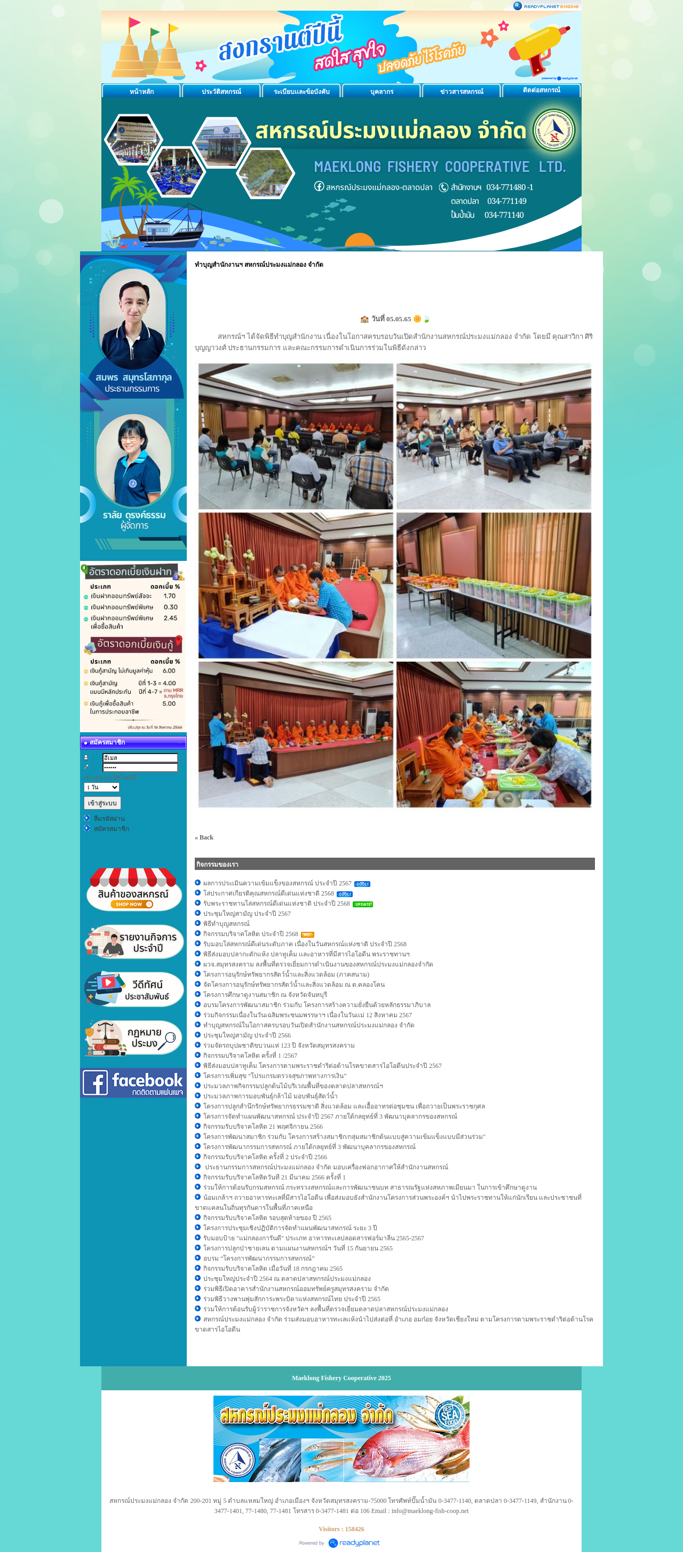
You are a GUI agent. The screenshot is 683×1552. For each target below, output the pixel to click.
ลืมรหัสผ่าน (109, 818)
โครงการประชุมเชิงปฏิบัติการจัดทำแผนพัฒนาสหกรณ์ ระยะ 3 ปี (291, 1228)
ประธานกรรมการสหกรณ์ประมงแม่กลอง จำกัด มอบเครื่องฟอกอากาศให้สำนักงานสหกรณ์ (325, 1167)
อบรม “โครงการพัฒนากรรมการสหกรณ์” (259, 1258)
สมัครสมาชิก (111, 829)
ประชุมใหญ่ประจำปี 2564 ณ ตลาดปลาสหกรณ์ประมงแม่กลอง (287, 1278)
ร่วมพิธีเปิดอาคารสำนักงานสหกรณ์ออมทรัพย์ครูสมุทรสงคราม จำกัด (296, 1289)
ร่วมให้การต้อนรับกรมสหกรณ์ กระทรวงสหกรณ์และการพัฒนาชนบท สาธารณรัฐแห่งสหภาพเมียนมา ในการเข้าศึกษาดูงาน (370, 1187)
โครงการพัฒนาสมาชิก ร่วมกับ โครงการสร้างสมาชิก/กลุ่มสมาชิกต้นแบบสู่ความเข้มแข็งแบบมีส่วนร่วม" (344, 1137)
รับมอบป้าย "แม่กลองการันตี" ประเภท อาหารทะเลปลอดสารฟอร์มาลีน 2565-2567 (314, 1238)
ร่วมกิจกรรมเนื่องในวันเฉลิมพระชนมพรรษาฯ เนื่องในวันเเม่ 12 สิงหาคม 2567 (307, 1015)
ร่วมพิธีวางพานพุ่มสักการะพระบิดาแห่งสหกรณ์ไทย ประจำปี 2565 (291, 1299)
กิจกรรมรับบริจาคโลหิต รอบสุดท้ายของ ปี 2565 (267, 1218)
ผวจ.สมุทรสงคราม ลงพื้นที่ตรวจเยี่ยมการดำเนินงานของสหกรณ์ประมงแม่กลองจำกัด (318, 964)
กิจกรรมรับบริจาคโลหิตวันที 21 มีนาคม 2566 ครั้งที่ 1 (274, 1177)
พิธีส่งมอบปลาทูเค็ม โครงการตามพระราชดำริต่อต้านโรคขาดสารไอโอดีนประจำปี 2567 (322, 1066)
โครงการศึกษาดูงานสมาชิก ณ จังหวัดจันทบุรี (265, 995)
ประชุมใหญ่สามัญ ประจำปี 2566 (247, 1035)
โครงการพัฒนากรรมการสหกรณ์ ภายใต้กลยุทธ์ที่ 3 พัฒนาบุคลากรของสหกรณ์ (309, 1147)
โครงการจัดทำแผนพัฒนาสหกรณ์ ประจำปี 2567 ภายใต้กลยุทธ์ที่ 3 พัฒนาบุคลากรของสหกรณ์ (330, 1116)
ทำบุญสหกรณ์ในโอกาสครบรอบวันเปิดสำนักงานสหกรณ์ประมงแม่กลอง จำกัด (309, 1025)
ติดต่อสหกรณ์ (541, 90)
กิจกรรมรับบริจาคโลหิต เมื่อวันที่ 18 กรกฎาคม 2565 (273, 1268)
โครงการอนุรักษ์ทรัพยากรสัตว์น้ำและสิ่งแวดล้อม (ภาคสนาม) (286, 974)
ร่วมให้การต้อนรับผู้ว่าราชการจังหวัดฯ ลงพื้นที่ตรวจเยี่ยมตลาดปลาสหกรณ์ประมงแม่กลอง (325, 1309)
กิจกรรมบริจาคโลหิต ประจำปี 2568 (250, 934)
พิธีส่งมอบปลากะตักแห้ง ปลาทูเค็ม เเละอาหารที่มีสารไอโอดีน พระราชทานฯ (306, 954)
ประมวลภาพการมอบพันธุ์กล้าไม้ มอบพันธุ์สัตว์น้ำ (270, 1096)
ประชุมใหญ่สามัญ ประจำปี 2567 (247, 913)
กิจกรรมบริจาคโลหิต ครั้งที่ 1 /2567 (250, 1055)
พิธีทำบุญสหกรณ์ (226, 924)
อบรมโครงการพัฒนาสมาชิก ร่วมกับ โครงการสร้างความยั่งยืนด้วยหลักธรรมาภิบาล (317, 1005)
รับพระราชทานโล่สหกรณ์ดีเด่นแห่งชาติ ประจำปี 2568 (276, 903)
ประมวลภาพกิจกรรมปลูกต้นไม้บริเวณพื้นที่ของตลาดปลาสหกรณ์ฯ (293, 1086)
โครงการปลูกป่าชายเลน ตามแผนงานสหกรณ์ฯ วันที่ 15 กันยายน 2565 (298, 1248)
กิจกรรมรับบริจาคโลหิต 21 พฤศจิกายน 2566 (263, 1126)
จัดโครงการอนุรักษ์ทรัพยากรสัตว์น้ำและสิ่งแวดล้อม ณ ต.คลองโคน (294, 984)
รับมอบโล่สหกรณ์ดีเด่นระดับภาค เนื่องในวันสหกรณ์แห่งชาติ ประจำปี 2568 (305, 944)
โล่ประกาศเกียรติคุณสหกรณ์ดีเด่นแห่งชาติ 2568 (268, 893)
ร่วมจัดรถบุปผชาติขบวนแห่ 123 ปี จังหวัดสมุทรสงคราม (279, 1045)
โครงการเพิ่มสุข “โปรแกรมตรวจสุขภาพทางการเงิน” (275, 1076)
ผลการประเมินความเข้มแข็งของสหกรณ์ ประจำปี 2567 (277, 883)
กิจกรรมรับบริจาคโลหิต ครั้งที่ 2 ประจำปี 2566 (265, 1157)
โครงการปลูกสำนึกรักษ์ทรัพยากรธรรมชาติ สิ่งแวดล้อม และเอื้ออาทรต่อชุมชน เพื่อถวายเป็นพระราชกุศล (344, 1106)
